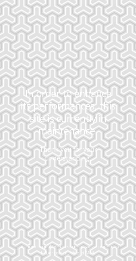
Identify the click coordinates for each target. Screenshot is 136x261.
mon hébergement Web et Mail (80, 250)
